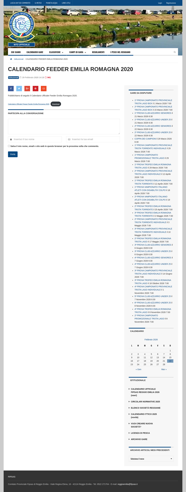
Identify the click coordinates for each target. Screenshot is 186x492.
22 (170, 360)
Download (55, 104)
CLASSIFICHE (54, 52)
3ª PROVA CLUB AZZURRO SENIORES (153, 244)
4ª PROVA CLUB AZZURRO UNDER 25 (153, 263)
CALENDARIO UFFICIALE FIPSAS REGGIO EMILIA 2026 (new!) (145, 391)
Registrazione (171, 3)
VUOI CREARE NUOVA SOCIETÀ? (142, 424)
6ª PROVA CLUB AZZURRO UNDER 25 (153, 301)
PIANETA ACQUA (51, 3)
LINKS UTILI (66, 3)
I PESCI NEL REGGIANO (120, 52)
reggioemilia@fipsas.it (127, 483)
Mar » (164, 368)
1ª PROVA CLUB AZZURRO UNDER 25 (153, 119)
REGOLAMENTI (98, 52)
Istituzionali (18, 59)
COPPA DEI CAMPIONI (145, 138)
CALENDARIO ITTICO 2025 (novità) (144, 414)
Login (160, 3)
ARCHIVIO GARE (139, 438)
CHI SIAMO (16, 52)
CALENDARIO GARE (35, 52)
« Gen (138, 368)
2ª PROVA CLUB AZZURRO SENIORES (153, 126)
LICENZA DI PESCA (140, 432)
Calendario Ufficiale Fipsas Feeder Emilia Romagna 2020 (28, 104)
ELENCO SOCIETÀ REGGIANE (145, 407)
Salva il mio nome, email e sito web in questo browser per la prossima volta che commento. (54, 146)
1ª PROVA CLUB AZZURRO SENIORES (153, 113)
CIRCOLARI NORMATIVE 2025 (145, 400)
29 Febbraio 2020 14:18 (32, 77)
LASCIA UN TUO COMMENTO (20, 3)
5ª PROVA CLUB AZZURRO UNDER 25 (153, 295)
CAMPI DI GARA (76, 52)
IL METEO (38, 3)
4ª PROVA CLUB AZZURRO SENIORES (153, 257)
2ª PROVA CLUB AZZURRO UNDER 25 (153, 132)
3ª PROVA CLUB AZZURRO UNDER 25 (153, 250)
